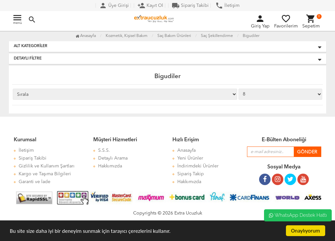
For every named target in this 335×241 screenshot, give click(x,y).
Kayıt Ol (150, 5)
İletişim (227, 5)
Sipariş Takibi (190, 5)
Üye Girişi (114, 5)
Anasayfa (86, 36)
